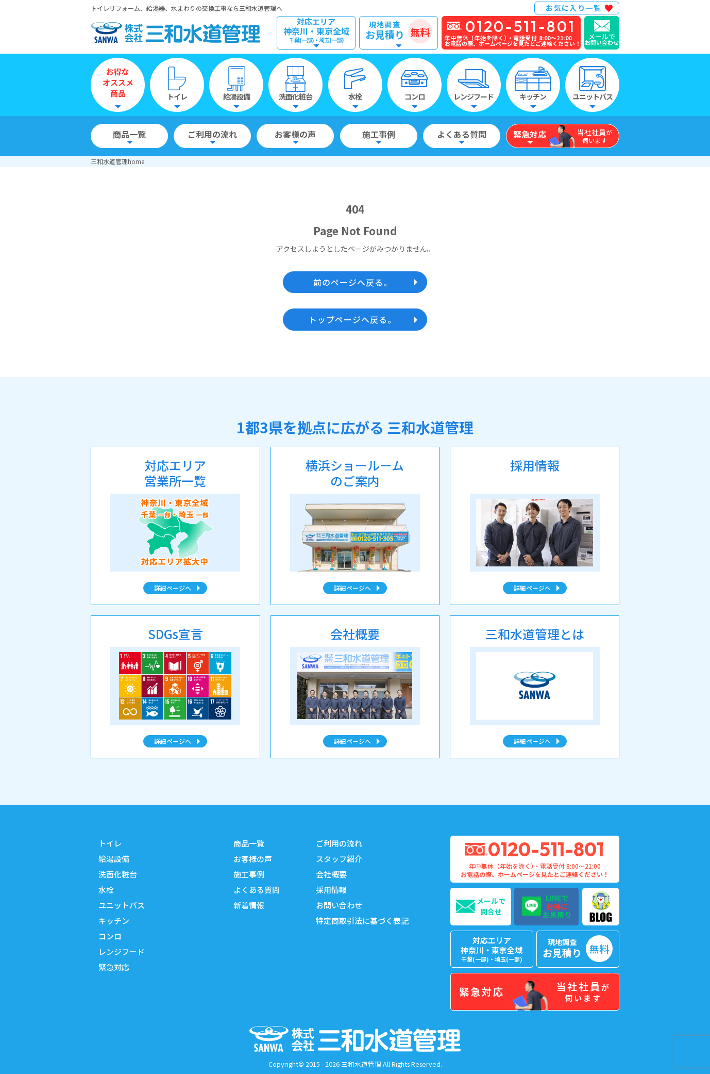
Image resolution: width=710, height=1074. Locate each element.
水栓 (106, 889)
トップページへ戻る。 (352, 319)
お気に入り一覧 (573, 8)
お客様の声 (252, 858)
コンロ (110, 936)
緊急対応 (113, 967)
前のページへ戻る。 (352, 282)
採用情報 (331, 889)
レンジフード (121, 951)
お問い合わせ (339, 905)
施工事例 (248, 874)
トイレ (110, 843)
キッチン (113, 920)
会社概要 (331, 874)
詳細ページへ (172, 587)
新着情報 (248, 905)
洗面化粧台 (117, 874)
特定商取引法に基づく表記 (362, 920)
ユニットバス (121, 905)
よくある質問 (256, 889)
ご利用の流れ (339, 843)
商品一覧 (248, 843)
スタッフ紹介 (339, 858)
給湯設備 (113, 858)
